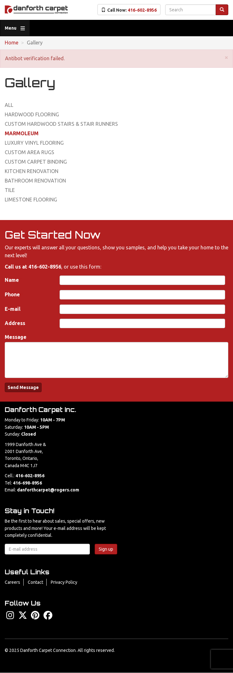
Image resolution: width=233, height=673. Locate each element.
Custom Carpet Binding (36, 162)
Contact (35, 582)
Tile (10, 190)
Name (12, 280)
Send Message (23, 387)
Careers (12, 582)
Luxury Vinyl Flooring (34, 143)
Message (15, 337)
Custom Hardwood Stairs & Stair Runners (61, 124)
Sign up (106, 549)
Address (15, 323)
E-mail (12, 309)
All (9, 105)
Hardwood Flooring (32, 114)
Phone (12, 294)
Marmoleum (21, 133)
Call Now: (129, 10)
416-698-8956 (27, 482)
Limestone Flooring (31, 199)
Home (11, 42)
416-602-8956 (44, 267)
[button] (226, 57)
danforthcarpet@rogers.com (48, 489)
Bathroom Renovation (35, 180)
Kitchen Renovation (31, 171)
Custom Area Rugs (29, 152)
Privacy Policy (64, 582)
